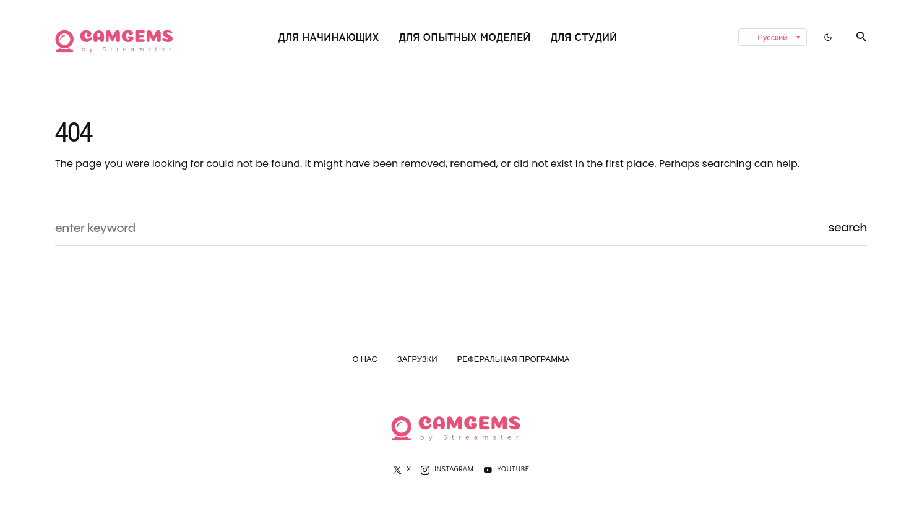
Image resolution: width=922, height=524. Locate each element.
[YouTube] (506, 470)
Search (848, 227)
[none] (730, 37)
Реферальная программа (513, 361)
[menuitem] (772, 37)
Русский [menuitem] (772, 37)
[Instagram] (447, 470)
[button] (828, 37)
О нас (364, 361)
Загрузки (417, 361)
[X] (402, 470)
